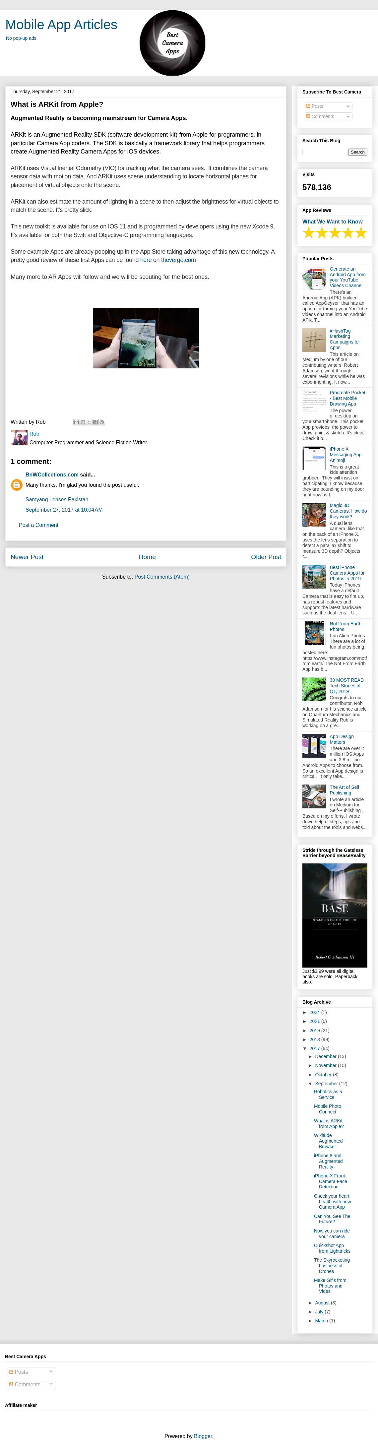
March (322, 1320)
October (324, 1074)
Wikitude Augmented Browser (328, 1141)
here (146, 260)
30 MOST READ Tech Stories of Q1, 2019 (347, 685)
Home (147, 556)
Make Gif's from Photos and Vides (330, 1286)
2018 (315, 1039)
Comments (320, 116)
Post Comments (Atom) (162, 577)
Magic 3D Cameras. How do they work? (348, 511)
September (327, 1083)
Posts (314, 106)
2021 (315, 1021)
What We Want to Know (332, 221)
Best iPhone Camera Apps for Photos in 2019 (347, 573)
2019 (315, 1030)
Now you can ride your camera (332, 1233)
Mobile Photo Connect (327, 1108)
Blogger (203, 1436)
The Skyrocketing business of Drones (332, 1265)
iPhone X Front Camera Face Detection (330, 1181)
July (320, 1311)
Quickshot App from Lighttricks (332, 1248)
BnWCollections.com (52, 474)
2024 (315, 1012)
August (323, 1302)
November (326, 1065)
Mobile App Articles (61, 24)
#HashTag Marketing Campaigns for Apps (345, 339)
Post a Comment (38, 525)
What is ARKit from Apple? (329, 1123)
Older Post (266, 556)
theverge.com (178, 260)
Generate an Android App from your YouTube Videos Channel (348, 277)
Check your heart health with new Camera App (332, 1201)
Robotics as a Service (328, 1094)
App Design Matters (342, 739)
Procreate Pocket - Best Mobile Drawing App (347, 398)
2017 (315, 1048)
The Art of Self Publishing (344, 790)
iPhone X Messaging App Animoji (346, 454)
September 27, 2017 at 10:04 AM (64, 510)
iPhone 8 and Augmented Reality (328, 1161)
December (326, 1056)
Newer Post (27, 556)
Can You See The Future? (332, 1219)
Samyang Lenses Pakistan (57, 499)
